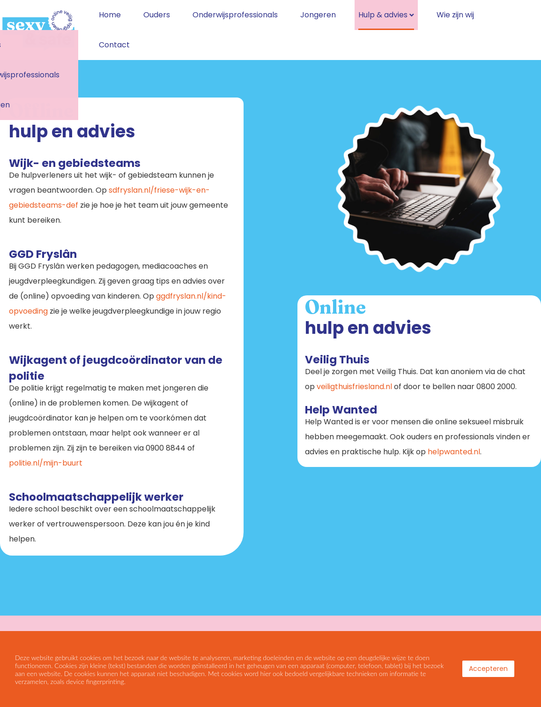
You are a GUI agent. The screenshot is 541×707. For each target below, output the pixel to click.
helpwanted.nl (454, 448)
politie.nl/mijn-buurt (45, 459)
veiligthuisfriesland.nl (354, 382)
